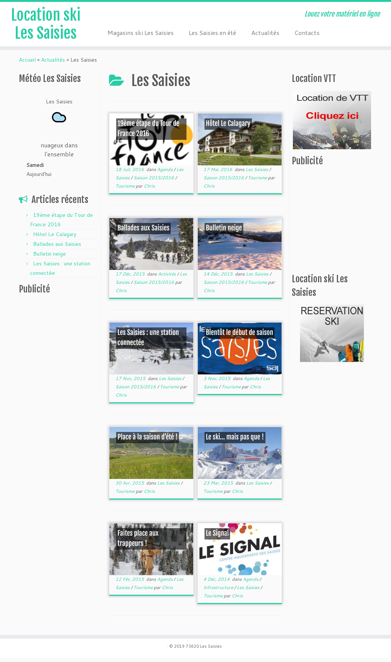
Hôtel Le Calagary (54, 238)
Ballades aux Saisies (57, 247)
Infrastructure (218, 591)
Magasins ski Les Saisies (141, 32)
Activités (167, 277)
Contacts (307, 32)
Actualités (265, 32)
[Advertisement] (66, 351)
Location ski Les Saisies (45, 24)
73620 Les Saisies (204, 650)
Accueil (27, 63)
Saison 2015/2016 (154, 181)
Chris (149, 189)
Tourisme (125, 189)
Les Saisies (257, 173)
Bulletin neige (49, 257)
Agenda (165, 173)
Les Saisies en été (212, 32)
